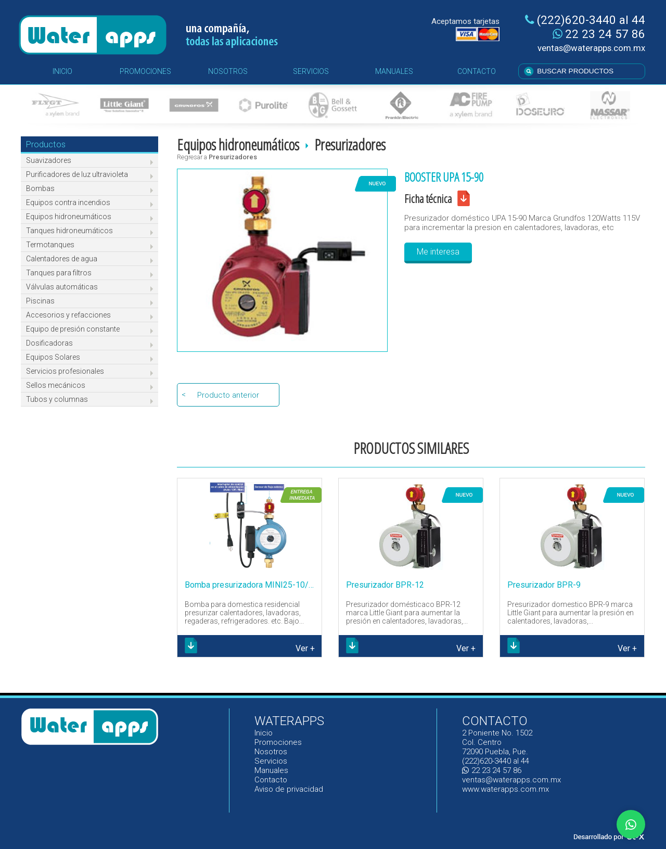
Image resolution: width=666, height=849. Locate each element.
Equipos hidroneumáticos (68, 216)
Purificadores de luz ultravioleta (77, 174)
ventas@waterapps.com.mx (591, 48)
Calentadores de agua (61, 259)
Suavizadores (48, 160)
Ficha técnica (428, 199)
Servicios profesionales (65, 371)
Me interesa (438, 252)
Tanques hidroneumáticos (69, 230)
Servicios (270, 761)
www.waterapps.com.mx (505, 789)
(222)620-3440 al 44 (585, 20)
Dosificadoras (49, 343)
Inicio (264, 733)
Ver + (305, 648)
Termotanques (50, 244)
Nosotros (270, 751)
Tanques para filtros (59, 273)
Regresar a (217, 157)
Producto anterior (228, 395)
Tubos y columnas (57, 399)
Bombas (40, 188)
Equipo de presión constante (73, 329)
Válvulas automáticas (62, 287)
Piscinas (40, 301)
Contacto (270, 779)
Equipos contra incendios (68, 202)
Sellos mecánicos (55, 385)
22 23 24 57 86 (599, 34)
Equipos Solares (53, 357)
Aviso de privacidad (288, 789)
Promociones (278, 742)
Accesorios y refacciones (68, 315)
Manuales (271, 770)
